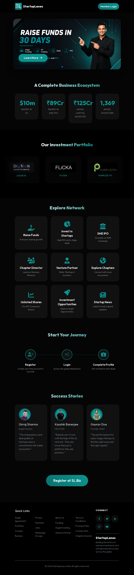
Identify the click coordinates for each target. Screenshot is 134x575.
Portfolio (19, 526)
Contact (19, 531)
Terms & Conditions (81, 519)
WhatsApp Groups (40, 534)
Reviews (19, 536)
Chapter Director (84, 536)
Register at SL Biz (67, 480)
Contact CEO (82, 531)
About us (59, 517)
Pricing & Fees (82, 526)
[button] (62, 66)
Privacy (38, 517)
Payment (39, 522)
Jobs (37, 527)
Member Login (108, 6)
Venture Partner (63, 532)
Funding (59, 522)
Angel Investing (62, 527)
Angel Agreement (20, 519)
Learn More (33, 58)
